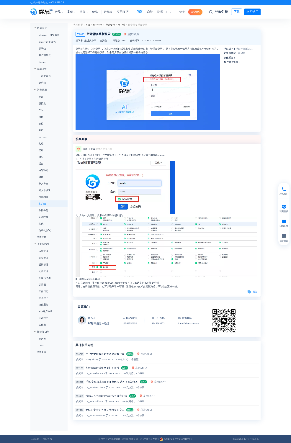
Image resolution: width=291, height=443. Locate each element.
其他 (41, 223)
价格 (95, 11)
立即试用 (252, 11)
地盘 (41, 96)
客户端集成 (45, 55)
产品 (59, 11)
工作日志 (43, 291)
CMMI (42, 345)
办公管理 (43, 257)
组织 (41, 157)
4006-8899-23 (56, 2)
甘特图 (42, 284)
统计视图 (43, 318)
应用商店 (123, 11)
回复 (252, 291)
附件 (41, 177)
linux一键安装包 (47, 41)
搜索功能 (43, 197)
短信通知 (43, 304)
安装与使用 (45, 278)
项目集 (42, 103)
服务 (84, 11)
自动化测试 (45, 230)
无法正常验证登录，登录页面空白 (105, 409)
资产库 (42, 338)
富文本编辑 (45, 190)
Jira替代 (195, 11)
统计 (41, 150)
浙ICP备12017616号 (149, 439)
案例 (71, 11)
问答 (140, 11)
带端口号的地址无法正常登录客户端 (106, 396)
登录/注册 (221, 11)
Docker (42, 62)
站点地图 (34, 439)
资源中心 (164, 11)
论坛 (150, 11)
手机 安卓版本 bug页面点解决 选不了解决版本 (112, 381)
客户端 (42, 203)
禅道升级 (42, 69)
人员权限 (43, 217)
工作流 (42, 324)
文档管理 (43, 271)
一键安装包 (45, 76)
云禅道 (108, 11)
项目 (41, 116)
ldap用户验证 (45, 311)
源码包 (42, 48)
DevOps (43, 136)
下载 (237, 11)
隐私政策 (47, 439)
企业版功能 (43, 244)
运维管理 (43, 251)
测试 (41, 130)
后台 (41, 163)
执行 (41, 123)
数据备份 (43, 210)
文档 (41, 143)
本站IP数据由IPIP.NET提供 (246, 439)
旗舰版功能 (43, 331)
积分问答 (98, 24)
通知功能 (43, 170)
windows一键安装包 (49, 35)
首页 (87, 24)
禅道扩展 (41, 237)
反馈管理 (43, 264)
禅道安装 (42, 28)
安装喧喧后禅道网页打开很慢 (102, 368)
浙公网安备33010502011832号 (176, 439)
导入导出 (43, 183)
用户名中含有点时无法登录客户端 (105, 354)
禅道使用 (42, 89)
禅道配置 (41, 352)
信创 (182, 11)
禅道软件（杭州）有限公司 (124, 439)
